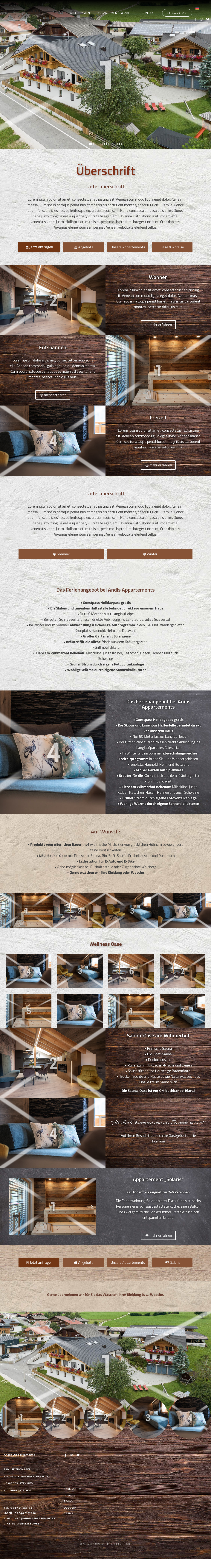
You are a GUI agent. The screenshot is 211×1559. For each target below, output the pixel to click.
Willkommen (79, 13)
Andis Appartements (98, 1544)
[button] (13, 1206)
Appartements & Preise (115, 13)
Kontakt (148, 13)
